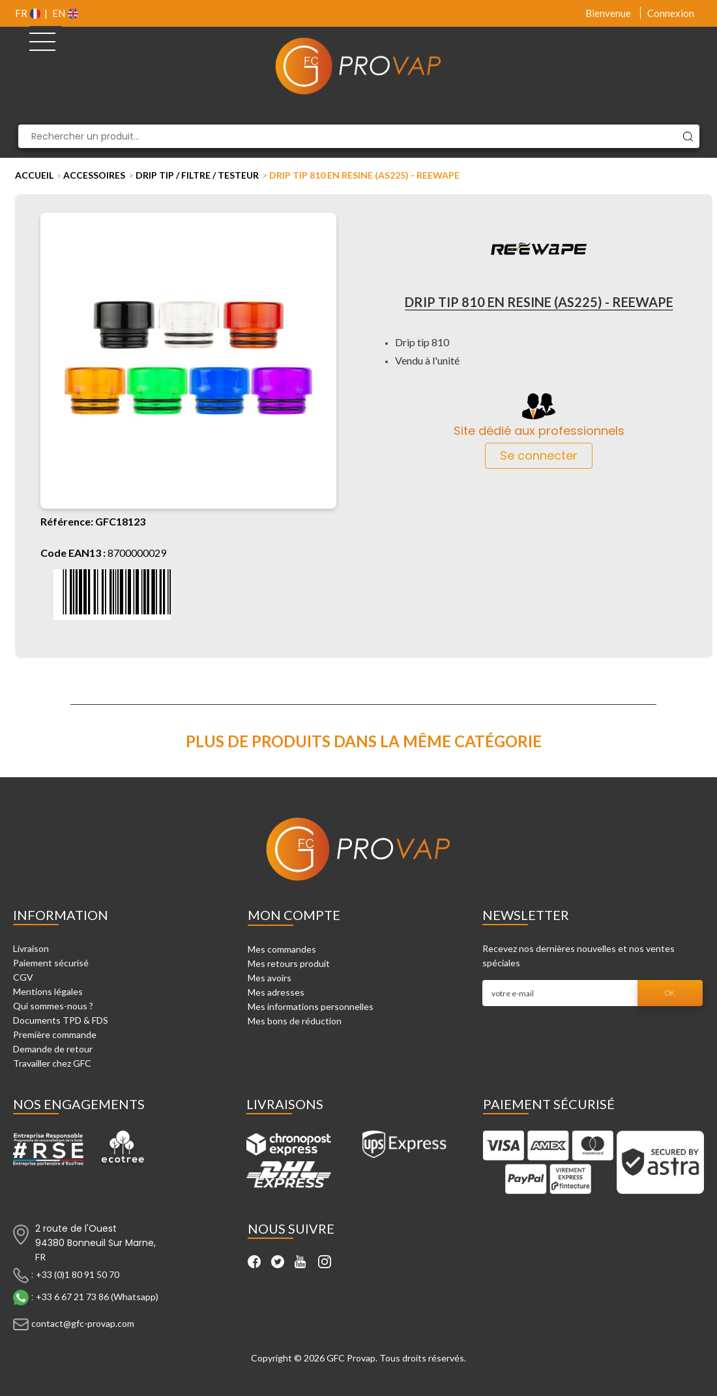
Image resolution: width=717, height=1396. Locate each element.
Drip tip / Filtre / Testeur (197, 175)
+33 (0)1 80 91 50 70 (77, 1274)
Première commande (54, 1034)
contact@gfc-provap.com (82, 1323)
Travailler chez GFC (52, 1063)
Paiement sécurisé (51, 962)
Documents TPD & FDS (60, 1020)
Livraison (31, 948)
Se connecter (539, 455)
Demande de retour (53, 1048)
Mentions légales (48, 991)
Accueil (34, 175)
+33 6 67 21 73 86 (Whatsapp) (97, 1296)
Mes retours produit (289, 963)
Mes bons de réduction (295, 1020)
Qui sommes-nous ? (53, 1005)
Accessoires (94, 175)
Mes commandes (282, 949)
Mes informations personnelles (310, 1006)
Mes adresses (276, 992)
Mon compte (294, 915)
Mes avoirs (269, 977)
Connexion (670, 13)
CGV (23, 977)
